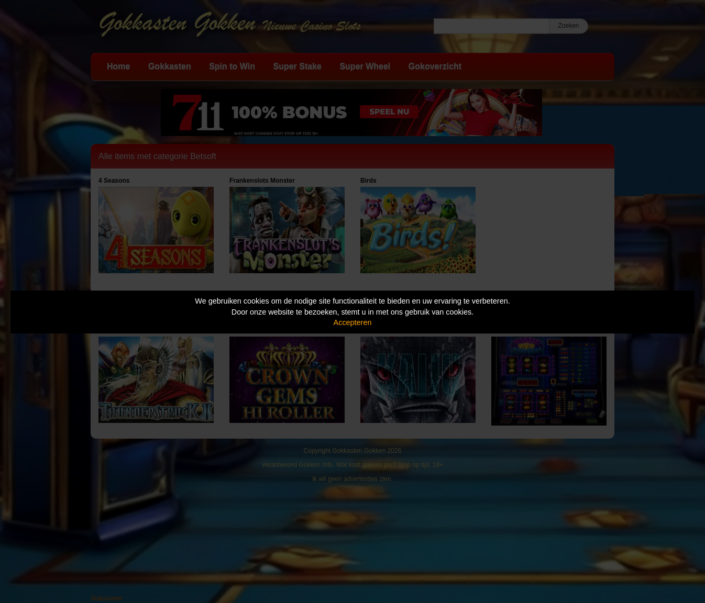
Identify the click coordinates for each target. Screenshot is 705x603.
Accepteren (353, 322)
